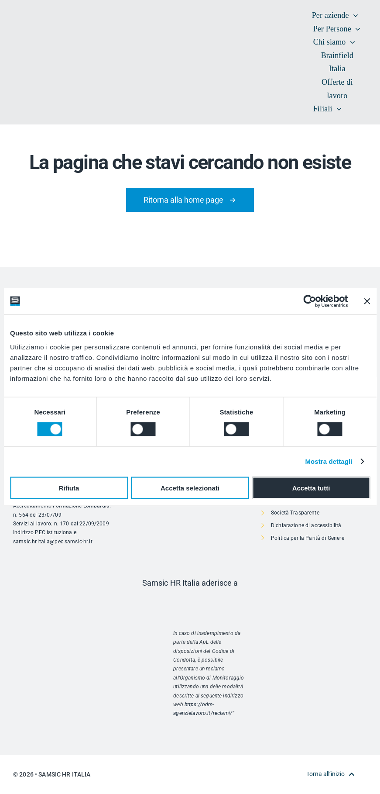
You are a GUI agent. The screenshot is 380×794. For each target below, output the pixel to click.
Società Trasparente (295, 513)
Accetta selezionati (190, 487)
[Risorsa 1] (190, 601)
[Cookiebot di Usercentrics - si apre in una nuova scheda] (309, 301)
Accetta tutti (311, 487)
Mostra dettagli (328, 461)
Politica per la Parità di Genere (307, 538)
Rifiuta (69, 487)
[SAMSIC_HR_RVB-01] (26, 52)
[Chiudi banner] (367, 301)
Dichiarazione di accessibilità (306, 525)
